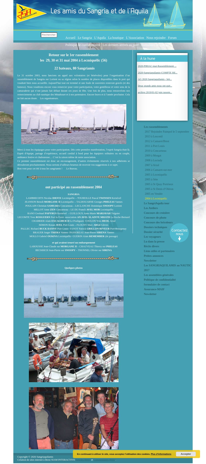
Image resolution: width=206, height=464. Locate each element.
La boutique (116, 38)
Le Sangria (85, 38)
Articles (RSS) (83, 459)
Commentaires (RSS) (104, 459)
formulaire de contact (155, 45)
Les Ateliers (151, 208)
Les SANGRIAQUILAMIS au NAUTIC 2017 (167, 268)
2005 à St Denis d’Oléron (159, 189)
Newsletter (150, 260)
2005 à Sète (151, 179)
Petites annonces (153, 255)
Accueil (70, 38)
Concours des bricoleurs (158, 222)
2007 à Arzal (152, 165)
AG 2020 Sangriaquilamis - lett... (155, 79)
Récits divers (151, 246)
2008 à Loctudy (153, 160)
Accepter (186, 454)
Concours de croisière (157, 212)
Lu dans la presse (154, 241)
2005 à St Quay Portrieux (159, 184)
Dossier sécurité (153, 232)
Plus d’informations (161, 454)
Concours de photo (155, 217)
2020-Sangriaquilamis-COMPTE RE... (157, 72)
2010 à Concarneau (155, 150)
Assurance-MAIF (154, 289)
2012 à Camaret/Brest (157, 141)
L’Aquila (100, 38)
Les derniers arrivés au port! (121, 45)
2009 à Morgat (153, 155)
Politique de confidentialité (82, 45)
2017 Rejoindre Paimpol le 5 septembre (167, 131)
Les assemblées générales (159, 275)
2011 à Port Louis (155, 146)
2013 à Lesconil (154, 136)
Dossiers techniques (155, 227)
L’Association (135, 38)
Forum (172, 38)
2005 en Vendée (154, 193)
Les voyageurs (152, 236)
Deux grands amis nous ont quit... (155, 85)
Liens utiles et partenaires (159, 251)
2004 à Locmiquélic (156, 198)
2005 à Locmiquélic (156, 174)
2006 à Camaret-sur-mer (158, 169)
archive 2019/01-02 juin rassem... (155, 92)
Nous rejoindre (156, 38)
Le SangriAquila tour (156, 203)
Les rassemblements (156, 126)
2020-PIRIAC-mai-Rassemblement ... (157, 66)
